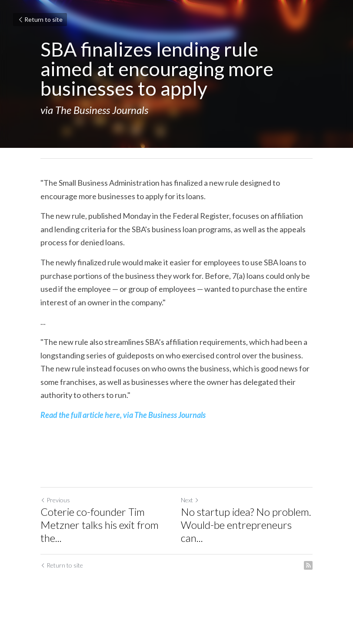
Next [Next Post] (190, 500)
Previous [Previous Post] (55, 500)
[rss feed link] (308, 565)
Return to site (40, 19)
